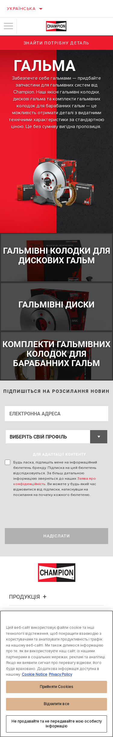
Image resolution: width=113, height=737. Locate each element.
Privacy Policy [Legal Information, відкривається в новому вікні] (60, 676)
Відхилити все (56, 706)
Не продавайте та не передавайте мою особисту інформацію (56, 726)
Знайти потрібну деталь (56, 43)
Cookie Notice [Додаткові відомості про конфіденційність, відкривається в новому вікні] (34, 676)
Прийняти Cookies (56, 689)
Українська (21, 8)
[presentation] (55, 512)
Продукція (28, 597)
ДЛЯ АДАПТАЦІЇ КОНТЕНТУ (59, 454)
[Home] (56, 26)
